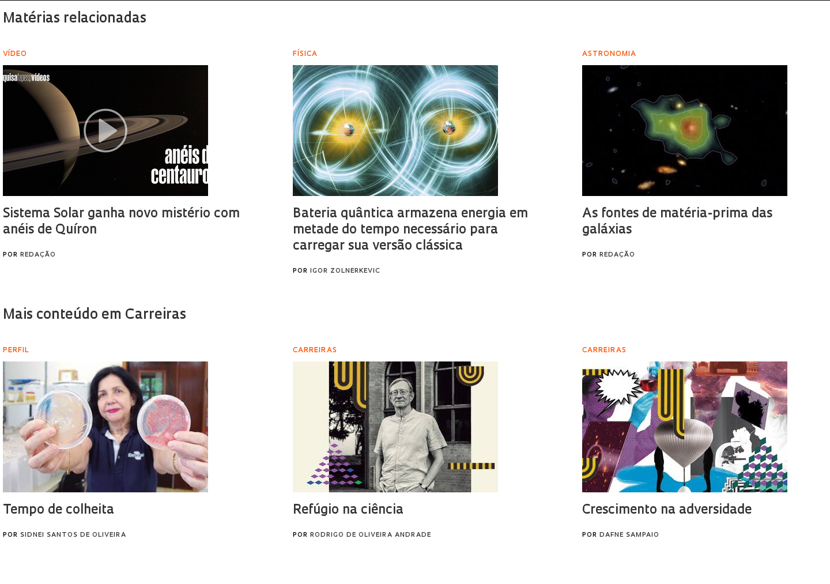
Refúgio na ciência (348, 510)
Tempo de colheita (58, 510)
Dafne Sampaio (629, 535)
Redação (38, 255)
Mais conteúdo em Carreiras (94, 315)
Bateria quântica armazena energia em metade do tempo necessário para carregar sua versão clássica (410, 230)
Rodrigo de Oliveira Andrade (370, 535)
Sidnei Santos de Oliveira (73, 535)
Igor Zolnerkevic (345, 271)
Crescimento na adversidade (667, 510)
